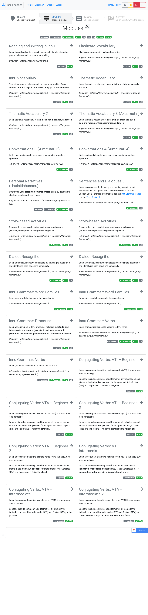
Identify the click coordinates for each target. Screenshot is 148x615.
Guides (59, 5)
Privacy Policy (114, 5)
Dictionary (39, 5)
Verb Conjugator (94, 197)
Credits (50, 5)
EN (136, 5)
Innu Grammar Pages (131, 194)
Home (30, 5)
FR (142, 5)
